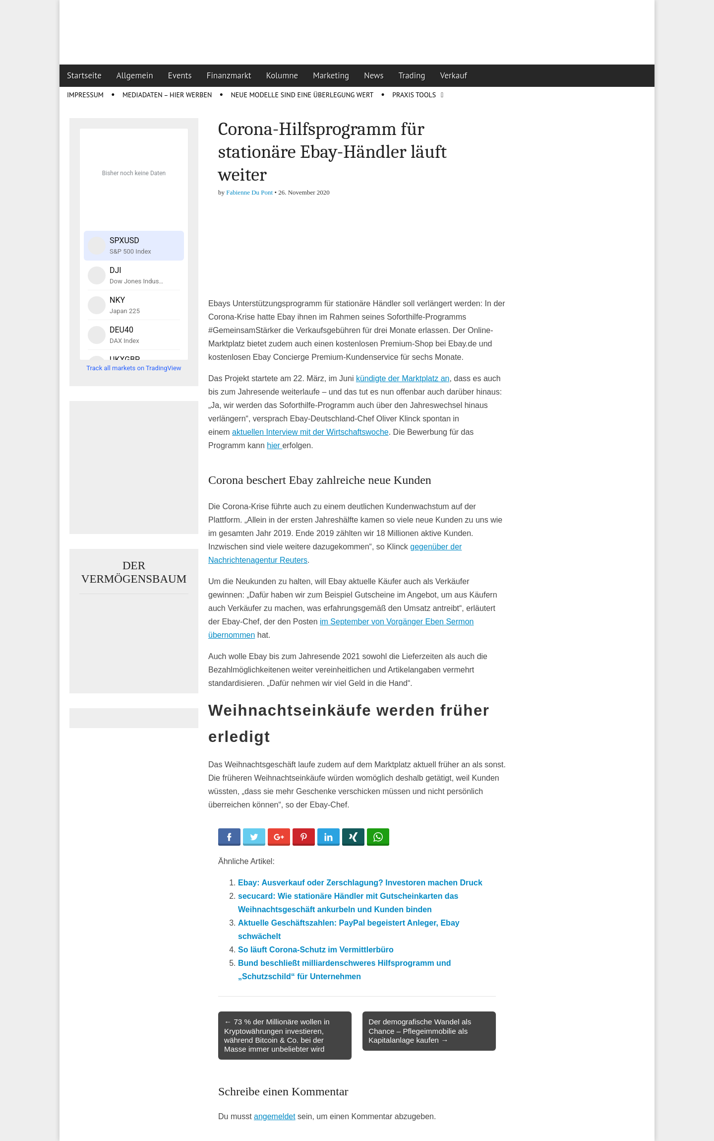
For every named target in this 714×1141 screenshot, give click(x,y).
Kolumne (282, 75)
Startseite (84, 75)
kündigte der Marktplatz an (403, 378)
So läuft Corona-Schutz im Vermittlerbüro (316, 949)
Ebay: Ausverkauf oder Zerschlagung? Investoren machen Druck (360, 882)
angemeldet (275, 1116)
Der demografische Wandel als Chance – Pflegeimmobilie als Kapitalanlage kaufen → (419, 1030)
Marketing (331, 75)
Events (180, 75)
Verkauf (453, 75)
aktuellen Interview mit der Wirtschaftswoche (310, 432)
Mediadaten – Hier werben (167, 94)
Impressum (85, 94)
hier (274, 445)
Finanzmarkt (229, 75)
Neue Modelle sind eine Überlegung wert (302, 94)
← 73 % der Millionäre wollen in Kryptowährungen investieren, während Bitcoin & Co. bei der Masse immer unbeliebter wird (277, 1035)
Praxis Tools (414, 94)
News (374, 75)
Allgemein (135, 75)
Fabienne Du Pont (249, 192)
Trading (412, 75)
